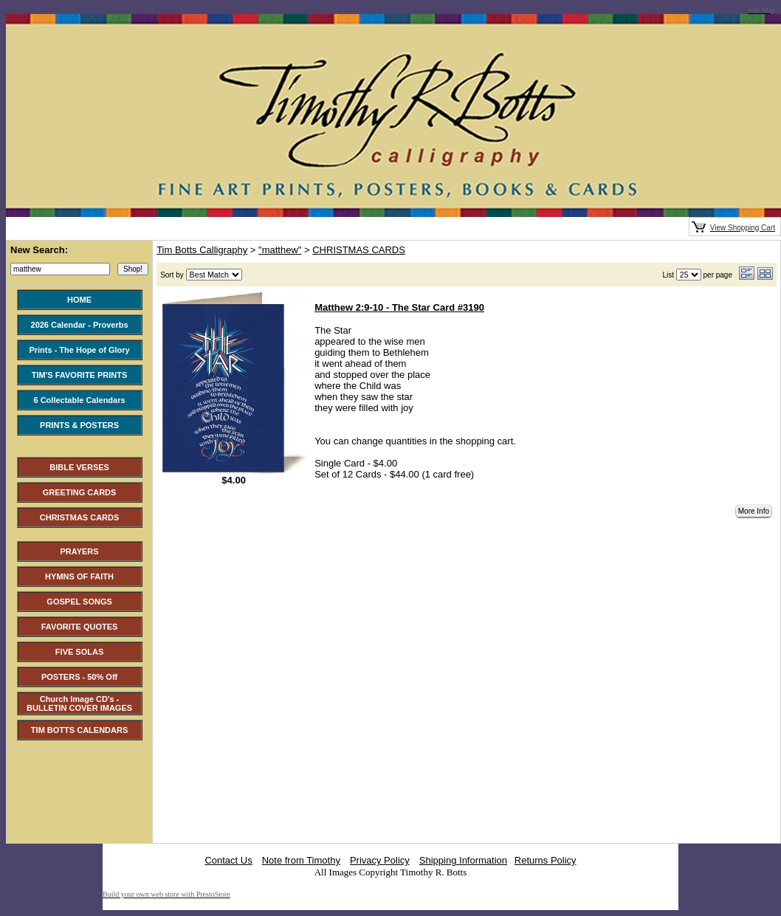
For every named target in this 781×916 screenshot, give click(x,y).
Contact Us (228, 860)
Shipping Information (463, 860)
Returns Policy (546, 860)
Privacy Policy (380, 860)
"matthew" (279, 249)
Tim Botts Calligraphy (201, 249)
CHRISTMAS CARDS (358, 249)
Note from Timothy (301, 860)
